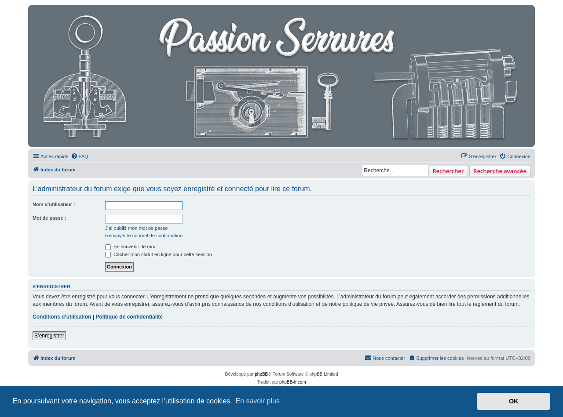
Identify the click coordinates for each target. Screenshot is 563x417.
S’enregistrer (49, 336)
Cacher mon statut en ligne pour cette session (158, 254)
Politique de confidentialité (129, 317)
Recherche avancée (499, 171)
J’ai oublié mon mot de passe (136, 228)
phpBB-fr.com (292, 382)
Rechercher (448, 171)
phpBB (261, 374)
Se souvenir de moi (130, 246)
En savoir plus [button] (257, 401)
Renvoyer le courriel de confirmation (144, 235)
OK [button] (514, 401)
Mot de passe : (49, 218)
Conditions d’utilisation (62, 317)
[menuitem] (79, 156)
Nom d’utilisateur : (54, 204)
